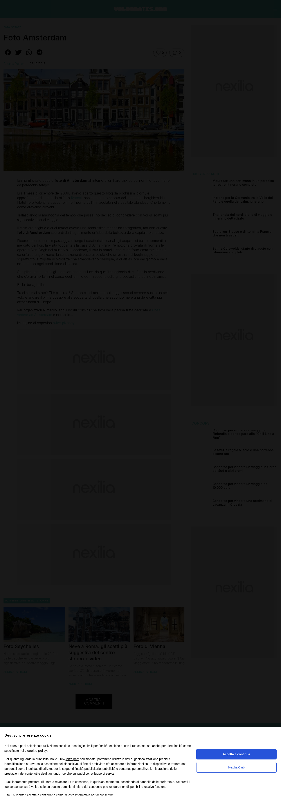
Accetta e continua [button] (236, 754)
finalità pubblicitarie (88, 768)
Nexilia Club (236, 767)
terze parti (72, 759)
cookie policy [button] (37, 750)
